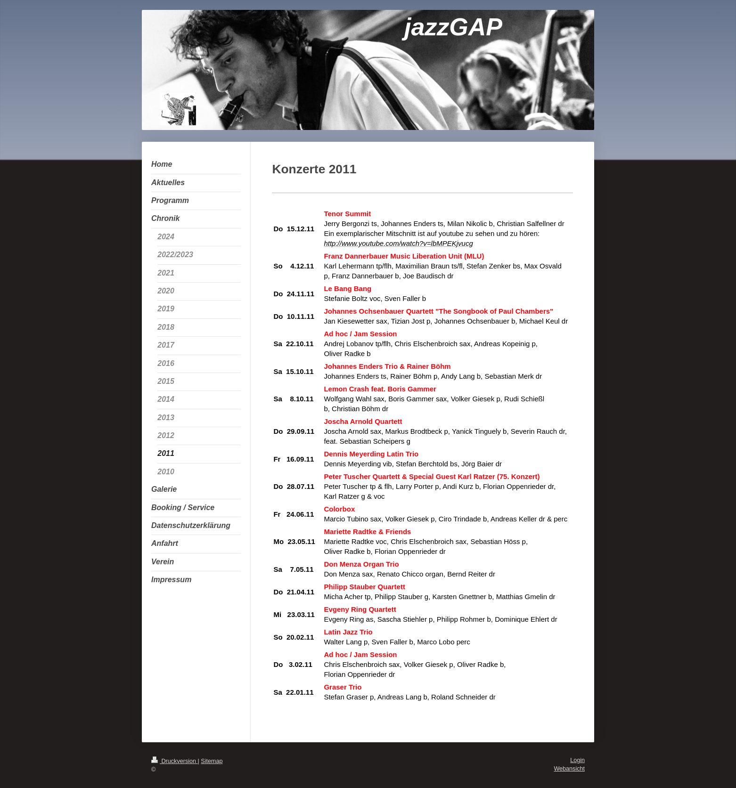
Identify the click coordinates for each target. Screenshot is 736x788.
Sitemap (211, 761)
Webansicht (569, 768)
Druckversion (174, 761)
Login (577, 760)
